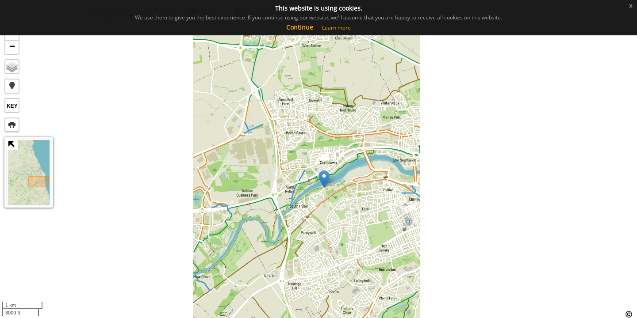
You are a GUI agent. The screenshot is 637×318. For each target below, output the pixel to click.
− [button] (12, 47)
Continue (299, 27)
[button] (12, 86)
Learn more (336, 27)
